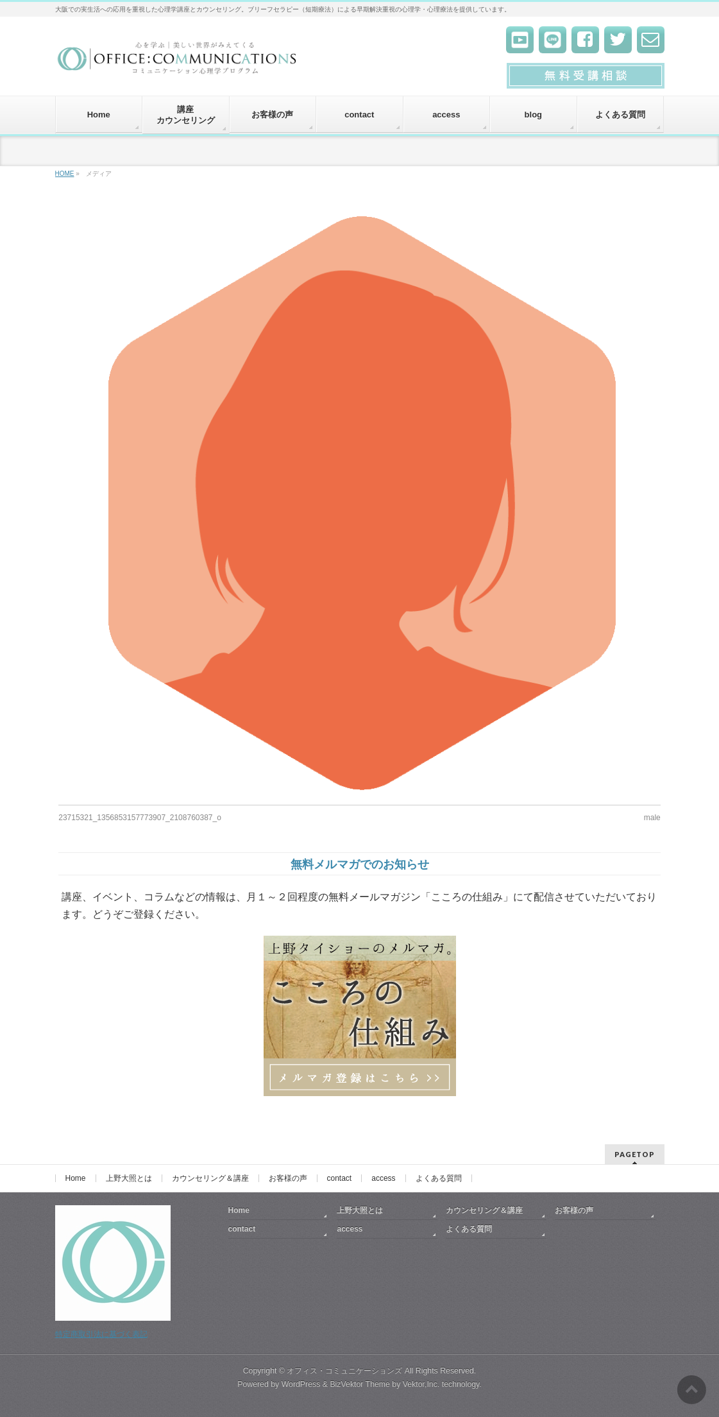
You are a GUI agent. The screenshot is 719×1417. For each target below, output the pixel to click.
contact (339, 1178)
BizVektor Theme (360, 1384)
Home (75, 1178)
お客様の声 (288, 1178)
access (383, 1178)
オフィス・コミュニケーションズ (344, 1370)
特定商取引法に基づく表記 (101, 1334)
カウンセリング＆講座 (210, 1178)
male (652, 817)
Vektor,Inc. (421, 1384)
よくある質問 (439, 1178)
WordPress (301, 1384)
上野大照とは (129, 1178)
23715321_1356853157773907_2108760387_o (139, 817)
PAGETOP (634, 1154)
